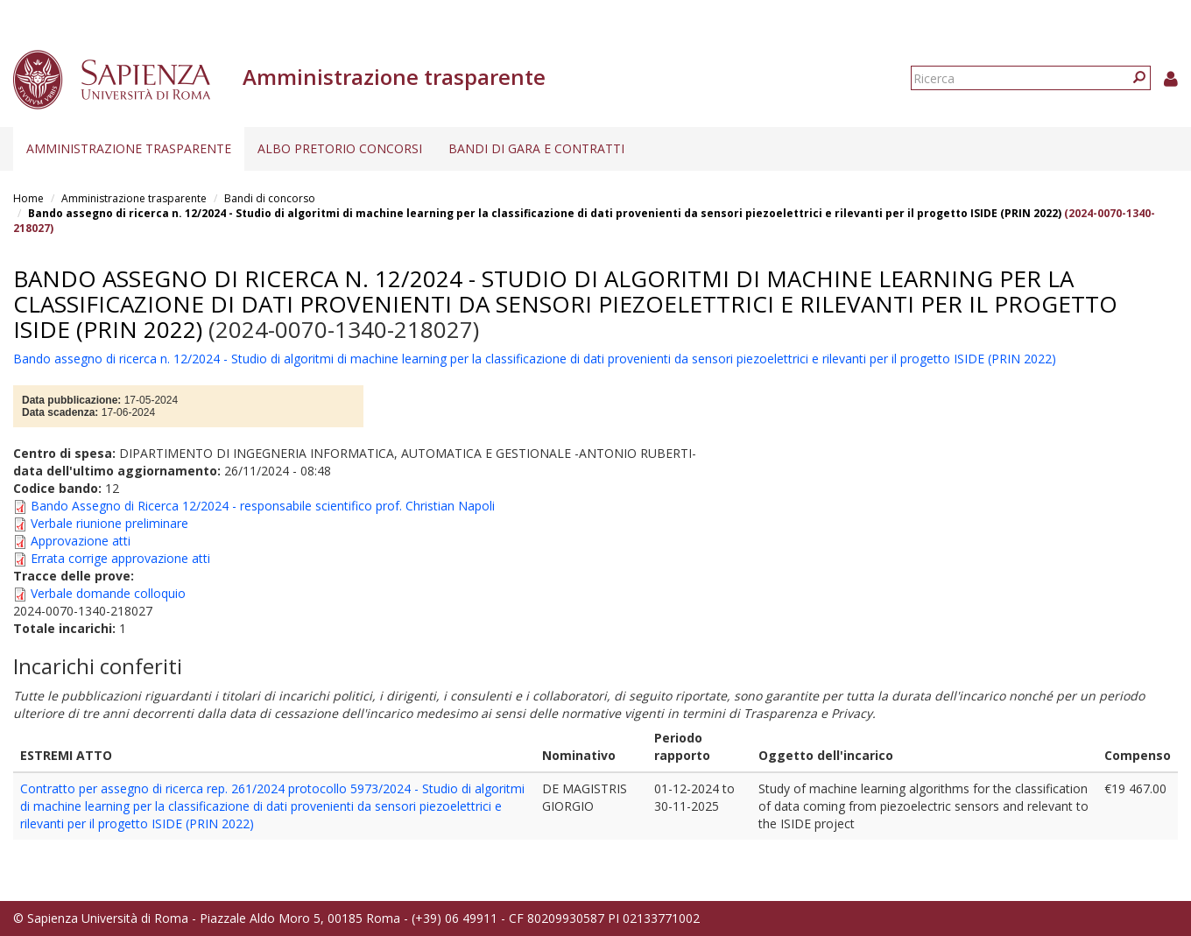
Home (28, 198)
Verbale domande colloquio (108, 593)
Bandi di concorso (269, 198)
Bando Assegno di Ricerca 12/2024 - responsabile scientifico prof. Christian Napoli (263, 505)
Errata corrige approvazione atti (120, 558)
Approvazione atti (80, 540)
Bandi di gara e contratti (536, 148)
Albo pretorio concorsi (339, 148)
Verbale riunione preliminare (109, 523)
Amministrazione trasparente (128, 148)
